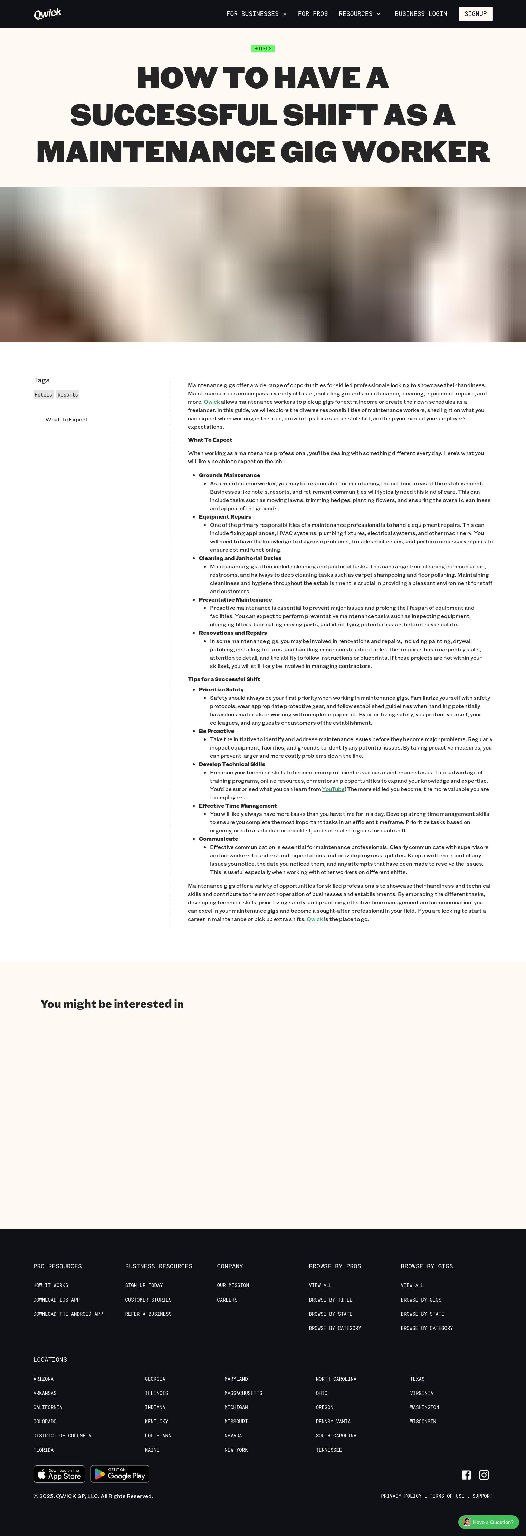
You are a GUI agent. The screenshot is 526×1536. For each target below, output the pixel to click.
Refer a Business (148, 1314)
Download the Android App (68, 1314)
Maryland (236, 1379)
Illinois (156, 1393)
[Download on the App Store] (59, 1475)
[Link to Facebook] (466, 1475)
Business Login (421, 13)
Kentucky (156, 1421)
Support (482, 1496)
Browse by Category (335, 1328)
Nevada (233, 1436)
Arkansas (45, 1393)
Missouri (236, 1421)
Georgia (155, 1379)
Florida (44, 1450)
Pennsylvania (333, 1421)
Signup (476, 13)
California (48, 1407)
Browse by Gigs (421, 1300)
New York (236, 1450)
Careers (227, 1300)
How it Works (51, 1285)
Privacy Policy (401, 1496)
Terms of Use (447, 1496)
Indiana (155, 1407)
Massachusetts (243, 1393)
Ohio (322, 1393)
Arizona (44, 1379)
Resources (360, 13)
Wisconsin (423, 1421)
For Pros (313, 13)
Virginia (421, 1393)
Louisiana (158, 1436)
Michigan (236, 1407)
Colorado (45, 1421)
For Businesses (257, 13)
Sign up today (144, 1285)
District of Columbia (63, 1436)
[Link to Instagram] (484, 1475)
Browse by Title (331, 1300)
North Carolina (336, 1379)
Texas (417, 1379)
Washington (424, 1407)
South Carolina (336, 1436)
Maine (152, 1450)
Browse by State (331, 1314)
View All (320, 1285)
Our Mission (233, 1285)
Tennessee (329, 1450)
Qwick (315, 918)
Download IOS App (57, 1300)
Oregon (324, 1407)
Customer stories (148, 1300)
